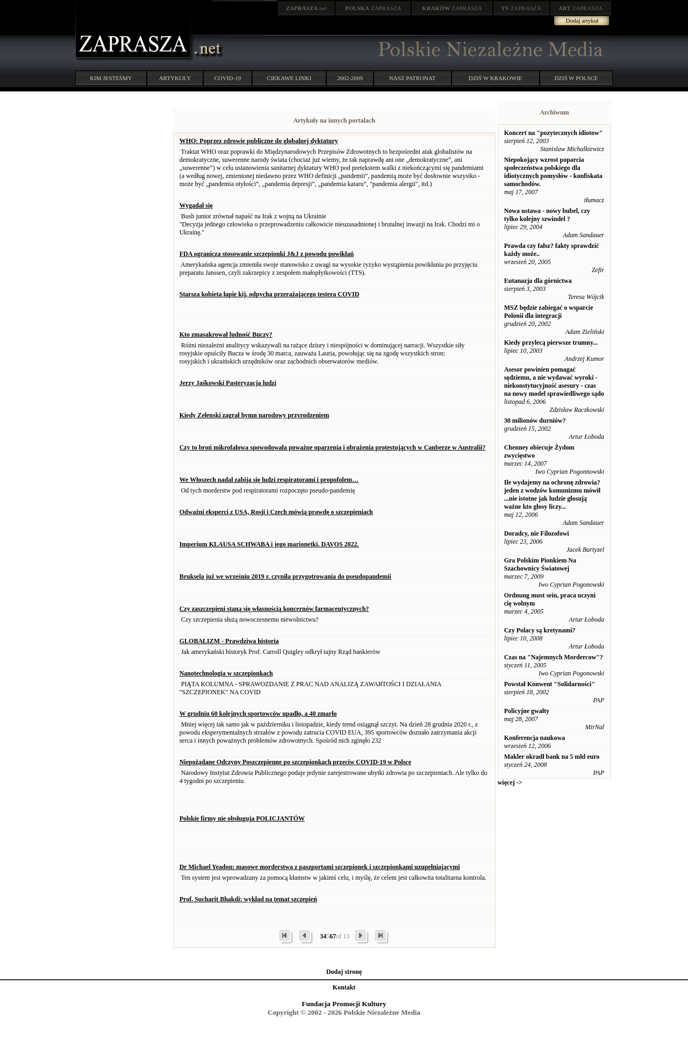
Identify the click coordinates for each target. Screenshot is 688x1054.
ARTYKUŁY (175, 78)
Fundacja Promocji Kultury (344, 1004)
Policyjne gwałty (526, 711)
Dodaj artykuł (582, 20)
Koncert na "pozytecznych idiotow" (553, 133)
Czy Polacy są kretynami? (540, 630)
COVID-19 (227, 78)
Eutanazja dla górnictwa (538, 280)
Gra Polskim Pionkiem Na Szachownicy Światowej (540, 564)
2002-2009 (350, 78)
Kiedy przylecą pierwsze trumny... (551, 342)
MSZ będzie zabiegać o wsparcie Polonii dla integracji (548, 311)
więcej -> (510, 782)
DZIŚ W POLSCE (576, 78)
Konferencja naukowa (534, 738)
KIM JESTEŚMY (111, 78)
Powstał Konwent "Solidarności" (549, 684)
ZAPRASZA (373, 8)
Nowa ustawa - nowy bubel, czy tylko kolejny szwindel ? (547, 215)
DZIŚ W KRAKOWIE (495, 78)
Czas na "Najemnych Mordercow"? (553, 657)
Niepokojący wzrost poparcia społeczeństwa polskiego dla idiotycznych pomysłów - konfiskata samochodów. (553, 172)
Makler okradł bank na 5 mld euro (552, 756)
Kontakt (344, 987)
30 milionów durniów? (535, 420)
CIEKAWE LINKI (289, 78)
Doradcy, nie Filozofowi (536, 533)
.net (306, 8)
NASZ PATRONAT (412, 78)
